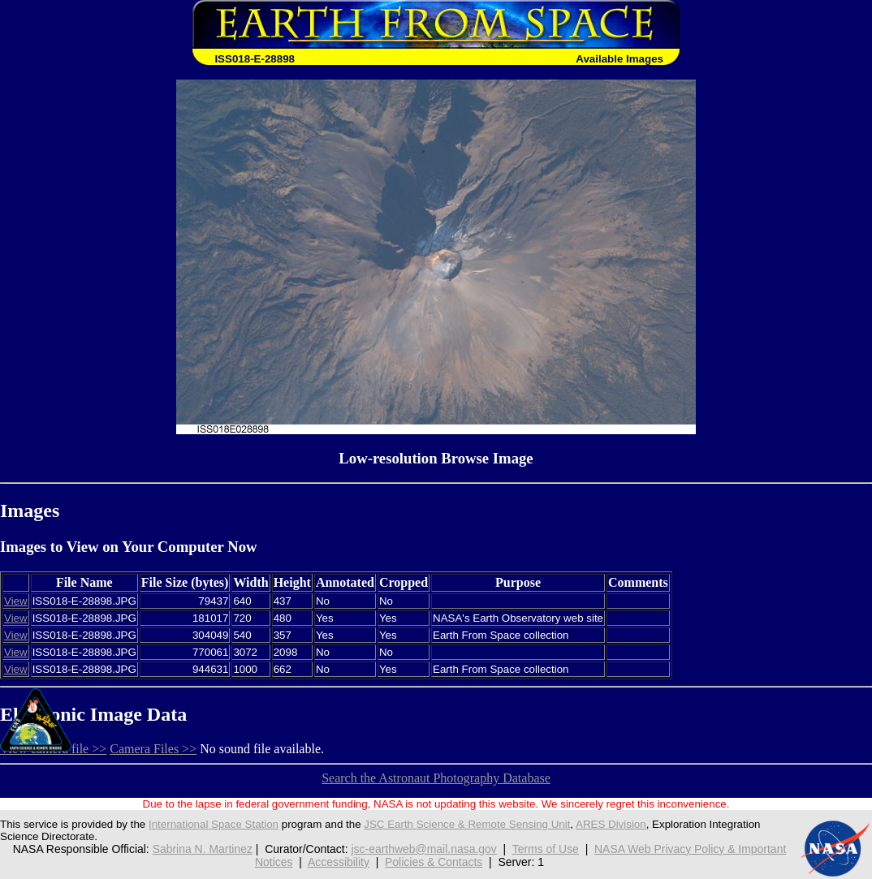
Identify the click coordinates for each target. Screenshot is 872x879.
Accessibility (338, 861)
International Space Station (213, 824)
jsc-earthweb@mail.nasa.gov (423, 848)
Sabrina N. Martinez (203, 848)
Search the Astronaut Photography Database (436, 778)
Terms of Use (545, 848)
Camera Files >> (153, 749)
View (16, 601)
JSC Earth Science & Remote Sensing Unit (467, 824)
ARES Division (611, 824)
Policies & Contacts (433, 861)
